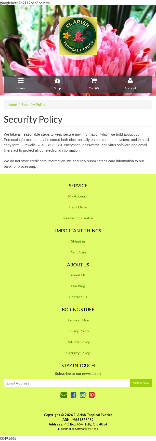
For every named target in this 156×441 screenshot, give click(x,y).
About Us (78, 275)
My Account (78, 196)
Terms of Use (78, 320)
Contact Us (78, 297)
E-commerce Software (72, 428)
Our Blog (78, 286)
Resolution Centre (78, 218)
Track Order (78, 207)
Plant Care (78, 252)
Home (12, 104)
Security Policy (33, 104)
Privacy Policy (78, 331)
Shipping (78, 241)
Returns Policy (78, 342)
